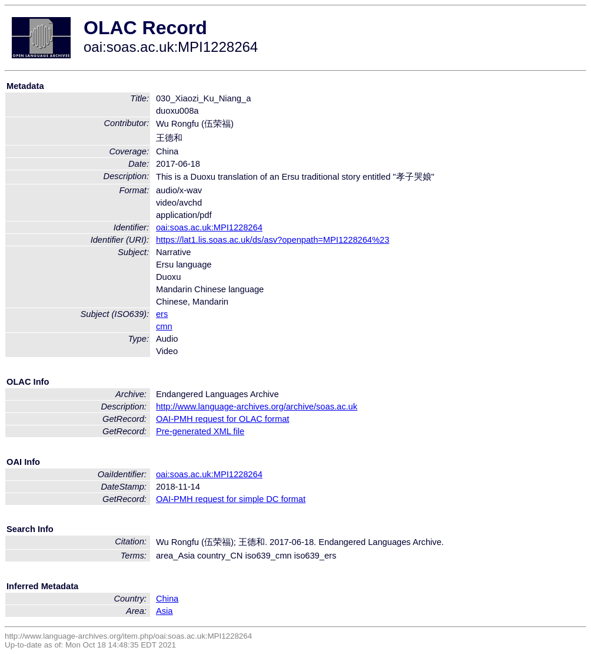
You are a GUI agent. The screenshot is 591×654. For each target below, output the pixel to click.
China (167, 598)
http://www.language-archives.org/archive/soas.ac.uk (256, 406)
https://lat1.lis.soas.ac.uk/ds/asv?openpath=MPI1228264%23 (272, 240)
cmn (164, 326)
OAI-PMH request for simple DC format (231, 499)
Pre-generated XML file (200, 431)
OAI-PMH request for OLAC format (222, 419)
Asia (164, 611)
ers (162, 314)
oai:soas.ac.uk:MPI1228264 (209, 227)
